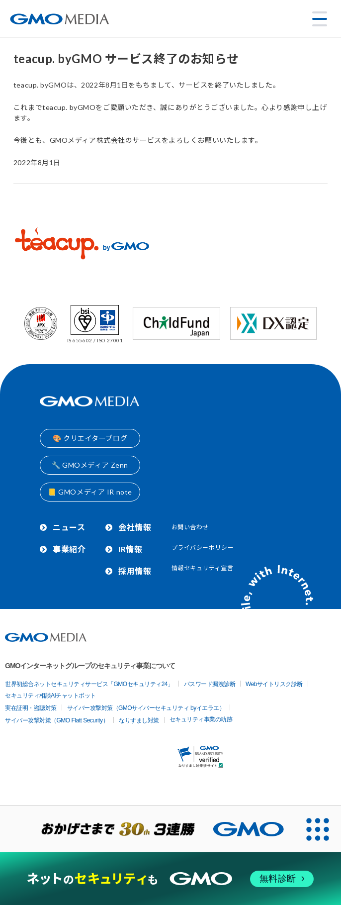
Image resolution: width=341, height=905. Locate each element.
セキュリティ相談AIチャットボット (50, 695)
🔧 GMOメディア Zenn (90, 465)
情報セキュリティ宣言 (202, 568)
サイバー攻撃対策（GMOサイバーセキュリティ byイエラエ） (146, 707)
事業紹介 (69, 549)
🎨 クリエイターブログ (90, 438)
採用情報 (134, 571)
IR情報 (130, 549)
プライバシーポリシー (202, 547)
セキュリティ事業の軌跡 (201, 719)
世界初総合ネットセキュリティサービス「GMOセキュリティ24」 (89, 684)
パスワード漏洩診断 (210, 684)
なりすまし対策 (139, 720)
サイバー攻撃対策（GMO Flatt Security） (56, 720)
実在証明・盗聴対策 (31, 707)
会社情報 (134, 527)
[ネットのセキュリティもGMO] (170, 879)
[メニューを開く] (319, 18)
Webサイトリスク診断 (274, 684)
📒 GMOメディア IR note (90, 492)
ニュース (69, 527)
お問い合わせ (190, 527)
